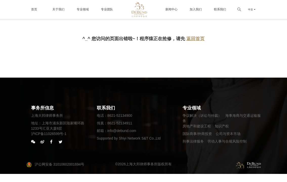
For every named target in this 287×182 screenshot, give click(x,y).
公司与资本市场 (228, 134)
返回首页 (195, 38)
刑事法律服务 (193, 141)
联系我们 (220, 9)
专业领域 (83, 9)
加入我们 (196, 9)
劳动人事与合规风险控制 (227, 141)
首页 (34, 9)
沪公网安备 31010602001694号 (55, 164)
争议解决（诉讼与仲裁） (202, 115)
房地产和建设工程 (197, 126)
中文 (250, 9)
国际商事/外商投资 (197, 134)
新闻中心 (171, 9)
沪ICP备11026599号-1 (49, 134)
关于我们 (58, 9)
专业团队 (107, 9)
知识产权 (222, 126)
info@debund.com (121, 131)
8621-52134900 (119, 115)
